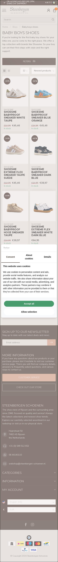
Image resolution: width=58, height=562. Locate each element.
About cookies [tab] (29, 257)
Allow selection (29, 312)
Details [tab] (47, 257)
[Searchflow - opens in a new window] (51, 248)
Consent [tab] (10, 257)
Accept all (29, 303)
